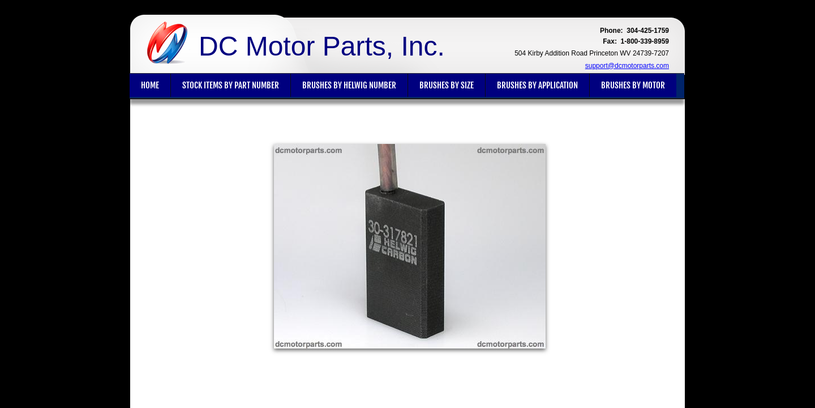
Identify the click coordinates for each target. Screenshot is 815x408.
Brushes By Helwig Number (349, 85)
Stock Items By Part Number (230, 85)
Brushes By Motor (633, 85)
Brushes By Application (537, 85)
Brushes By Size (446, 85)
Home (150, 85)
